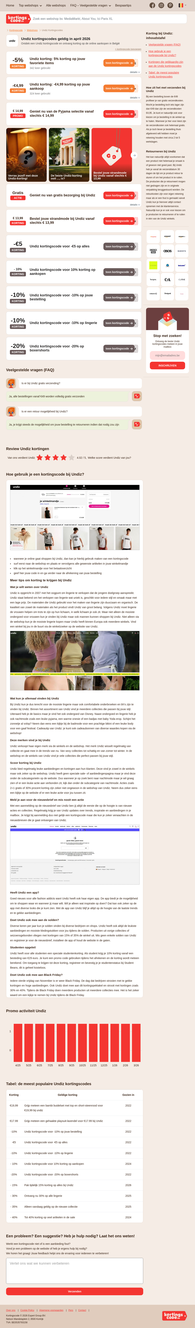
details (135, 72)
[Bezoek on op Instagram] (161, 5)
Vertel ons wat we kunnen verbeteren (39, 1263)
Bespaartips (123, 5)
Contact (82, 1310)
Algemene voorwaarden (51, 1310)
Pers (71, 1310)
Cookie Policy (27, 1310)
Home (10, 5)
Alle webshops (56, 5)
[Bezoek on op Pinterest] (170, 5)
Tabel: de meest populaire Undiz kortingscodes (164, 74)
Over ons (10, 1310)
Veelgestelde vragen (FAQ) (165, 44)
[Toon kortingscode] (119, 63)
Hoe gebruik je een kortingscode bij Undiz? (162, 53)
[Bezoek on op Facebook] (152, 5)
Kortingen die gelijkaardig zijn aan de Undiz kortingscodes (166, 63)
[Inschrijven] (167, 365)
